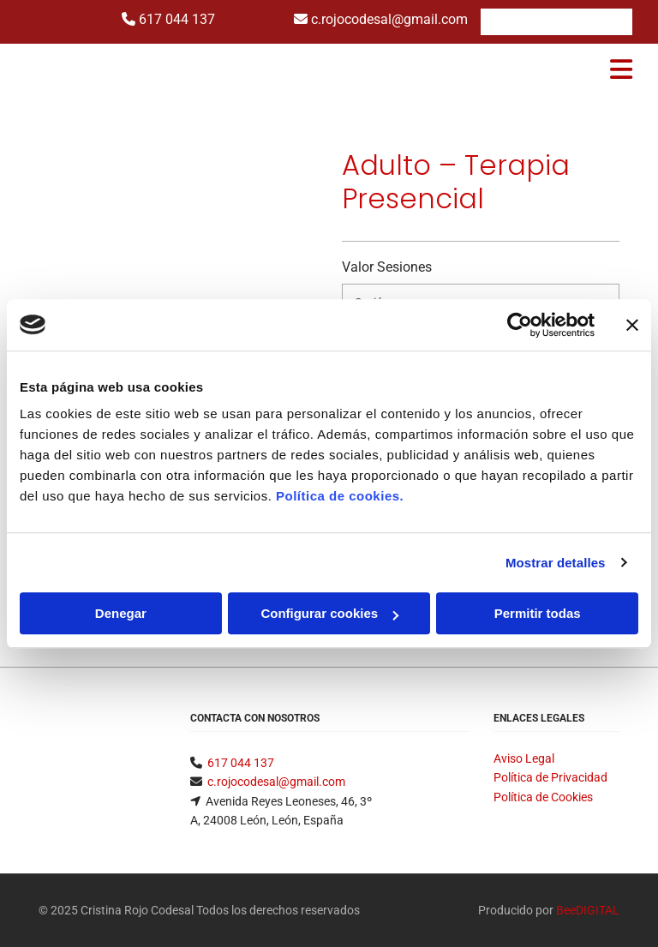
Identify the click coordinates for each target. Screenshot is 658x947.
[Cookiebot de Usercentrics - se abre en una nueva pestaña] (520, 325)
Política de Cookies (543, 797)
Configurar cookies (329, 613)
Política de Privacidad (550, 777)
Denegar (121, 613)
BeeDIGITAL (587, 910)
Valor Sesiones (387, 267)
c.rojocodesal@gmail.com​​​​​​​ (276, 781)
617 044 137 (177, 19)
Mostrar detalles (555, 562)
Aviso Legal (524, 758)
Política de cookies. (340, 495)
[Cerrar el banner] (632, 325)
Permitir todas (537, 613)
